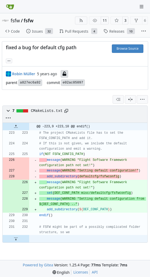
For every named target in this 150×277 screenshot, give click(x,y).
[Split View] (130, 99)
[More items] (143, 31)
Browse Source (128, 48)
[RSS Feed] (81, 20)
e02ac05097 (73, 83)
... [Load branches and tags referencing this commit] (9, 60)
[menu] (142, 99)
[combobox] (118, 99)
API (95, 272)
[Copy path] (66, 111)
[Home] (10, 6)
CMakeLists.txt (47, 111)
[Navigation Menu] (142, 6)
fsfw (15, 20)
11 (105, 20)
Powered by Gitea (38, 264)
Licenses (80, 272)
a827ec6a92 (30, 83)
